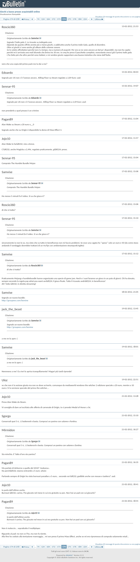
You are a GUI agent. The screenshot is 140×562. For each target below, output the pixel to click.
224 (85, 19)
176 (74, 19)
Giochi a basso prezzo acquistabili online (20, 11)
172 (53, 19)
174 (64, 19)
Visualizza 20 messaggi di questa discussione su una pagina (117, 17)
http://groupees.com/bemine (15, 300)
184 (79, 19)
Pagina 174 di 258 (11, 19)
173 (58, 19)
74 (38, 19)
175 (69, 19)
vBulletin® (69, 555)
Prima (25, 19)
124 (43, 19)
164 (48, 19)
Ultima (99, 19)
